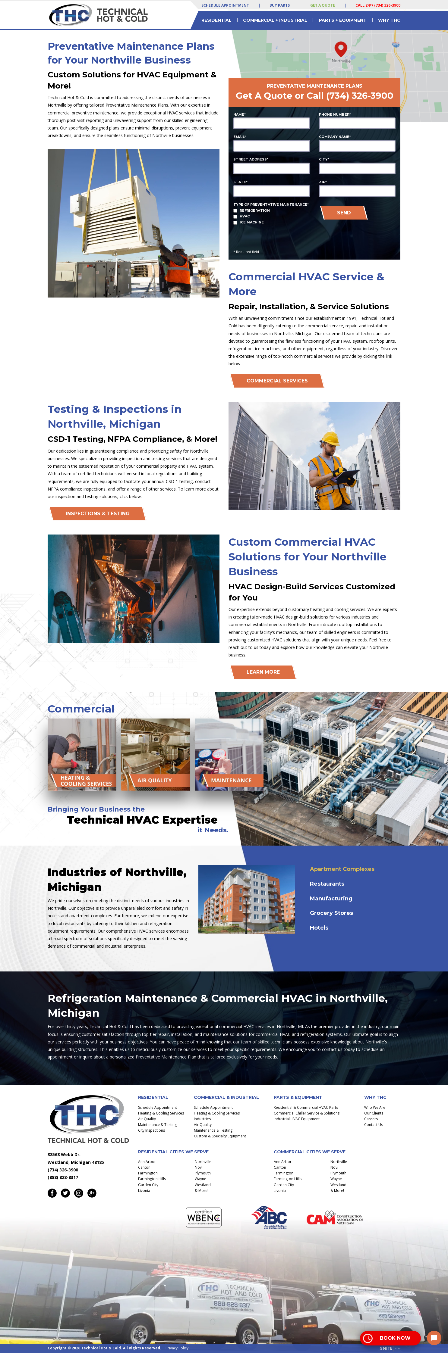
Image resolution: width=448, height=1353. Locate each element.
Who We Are (374, 1107)
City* (324, 159)
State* (240, 182)
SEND (344, 213)
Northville (203, 1161)
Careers (371, 1118)
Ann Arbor (147, 1161)
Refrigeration (255, 210)
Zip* (323, 182)
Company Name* (335, 137)
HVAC (245, 216)
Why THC (389, 20)
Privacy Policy (177, 1348)
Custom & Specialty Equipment (220, 1136)
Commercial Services (277, 381)
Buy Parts (280, 5)
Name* (239, 114)
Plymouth (203, 1173)
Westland (203, 1184)
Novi (199, 1167)
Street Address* (250, 159)
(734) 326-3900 (359, 95)
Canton (144, 1167)
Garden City (148, 1184)
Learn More (263, 672)
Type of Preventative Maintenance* (271, 204)
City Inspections (151, 1130)
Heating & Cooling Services (161, 1113)
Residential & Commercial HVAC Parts (306, 1107)
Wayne (200, 1178)
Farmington (148, 1173)
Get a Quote (322, 5)
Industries (202, 1118)
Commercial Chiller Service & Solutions (306, 1113)
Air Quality (147, 1118)
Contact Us (373, 1124)
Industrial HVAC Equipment (297, 1118)
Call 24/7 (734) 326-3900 (377, 5)
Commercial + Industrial (275, 20)
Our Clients (373, 1113)
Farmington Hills (152, 1178)
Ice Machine (252, 222)
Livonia (144, 1190)
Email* (239, 137)
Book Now (395, 1338)
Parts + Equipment (343, 20)
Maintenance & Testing (157, 1124)
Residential (216, 20)
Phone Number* (335, 114)
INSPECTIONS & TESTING (98, 513)
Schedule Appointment (225, 5)
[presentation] (350, 236)
